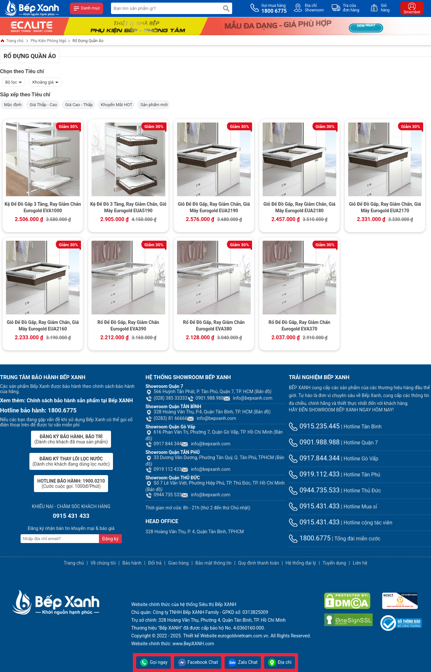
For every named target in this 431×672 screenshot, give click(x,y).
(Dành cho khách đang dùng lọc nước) (71, 461)
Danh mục (86, 8)
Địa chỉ (279, 662)
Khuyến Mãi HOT (116, 104)
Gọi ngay (153, 662)
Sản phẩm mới (153, 104)
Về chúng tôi (103, 563)
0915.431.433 (314, 506)
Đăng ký (110, 538)
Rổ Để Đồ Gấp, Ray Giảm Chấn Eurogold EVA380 (214, 325)
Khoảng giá (45, 81)
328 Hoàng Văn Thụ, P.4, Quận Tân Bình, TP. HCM (208, 411)
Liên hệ (360, 563)
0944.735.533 (314, 490)
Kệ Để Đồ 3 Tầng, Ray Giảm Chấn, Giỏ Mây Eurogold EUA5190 (128, 207)
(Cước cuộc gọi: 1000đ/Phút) (71, 483)
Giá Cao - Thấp (78, 104)
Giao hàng (178, 563)
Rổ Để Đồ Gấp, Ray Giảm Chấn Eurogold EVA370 (299, 325)
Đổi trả (155, 563)
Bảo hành (132, 563)
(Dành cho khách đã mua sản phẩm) (71, 439)
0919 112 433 (164, 469)
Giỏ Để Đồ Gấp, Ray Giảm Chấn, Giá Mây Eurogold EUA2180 (299, 207)
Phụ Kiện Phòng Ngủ (48, 41)
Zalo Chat (243, 662)
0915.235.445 (314, 426)
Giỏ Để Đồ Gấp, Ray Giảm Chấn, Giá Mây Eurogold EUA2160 (43, 325)
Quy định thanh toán (258, 563)
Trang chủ (12, 41)
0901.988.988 (205, 398)
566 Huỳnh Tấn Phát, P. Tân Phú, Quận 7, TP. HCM (209, 391)
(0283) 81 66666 (166, 418)
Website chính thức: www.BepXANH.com (172, 643)
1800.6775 (309, 538)
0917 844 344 (164, 443)
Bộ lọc (13, 81)
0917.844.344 (314, 458)
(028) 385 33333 (166, 398)
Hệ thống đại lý (301, 563)
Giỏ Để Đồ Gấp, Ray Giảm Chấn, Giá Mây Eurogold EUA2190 (214, 207)
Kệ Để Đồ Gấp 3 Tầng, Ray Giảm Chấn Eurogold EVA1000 (43, 207)
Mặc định (12, 104)
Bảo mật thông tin (213, 563)
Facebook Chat (197, 662)
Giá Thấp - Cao (42, 104)
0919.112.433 (314, 474)
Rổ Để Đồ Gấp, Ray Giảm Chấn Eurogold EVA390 (128, 325)
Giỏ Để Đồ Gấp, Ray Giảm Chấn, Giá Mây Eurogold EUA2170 (385, 207)
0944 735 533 (164, 494)
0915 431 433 (71, 515)
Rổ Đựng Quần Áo (88, 41)
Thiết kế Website (200, 635)
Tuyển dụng (334, 563)
